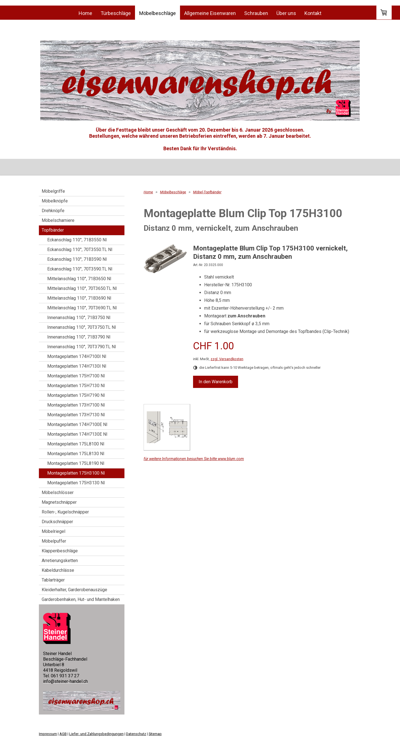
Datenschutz (136, 734)
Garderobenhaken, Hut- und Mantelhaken (81, 599)
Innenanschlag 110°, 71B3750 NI (79, 317)
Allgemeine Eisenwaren (210, 13)
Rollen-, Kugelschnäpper (65, 512)
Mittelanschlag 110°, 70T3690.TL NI (82, 307)
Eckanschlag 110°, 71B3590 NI (77, 259)
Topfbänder (53, 230)
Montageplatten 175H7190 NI (76, 395)
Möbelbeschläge (157, 13)
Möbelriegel (53, 531)
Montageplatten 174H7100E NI (77, 424)
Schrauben (256, 13)
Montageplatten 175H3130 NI (76, 482)
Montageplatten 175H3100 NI (76, 473)
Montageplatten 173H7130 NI (76, 414)
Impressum (48, 734)
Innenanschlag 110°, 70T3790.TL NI (81, 346)
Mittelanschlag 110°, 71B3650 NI (79, 278)
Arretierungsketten (60, 560)
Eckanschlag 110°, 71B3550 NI (77, 239)
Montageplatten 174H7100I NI (76, 356)
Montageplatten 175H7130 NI (76, 385)
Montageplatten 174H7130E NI (77, 434)
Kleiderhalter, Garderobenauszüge (74, 589)
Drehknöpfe (53, 210)
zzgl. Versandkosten (227, 359)
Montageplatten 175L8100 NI (75, 444)
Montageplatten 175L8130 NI (75, 453)
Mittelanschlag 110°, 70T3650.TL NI (82, 288)
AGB (63, 734)
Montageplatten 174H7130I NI (76, 366)
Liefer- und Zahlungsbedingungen (96, 734)
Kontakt (312, 13)
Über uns (286, 13)
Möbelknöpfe (55, 201)
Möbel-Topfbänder (207, 192)
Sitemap (155, 734)
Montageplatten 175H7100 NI (76, 375)
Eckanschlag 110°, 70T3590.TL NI (79, 269)
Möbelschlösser (58, 492)
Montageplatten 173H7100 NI (76, 405)
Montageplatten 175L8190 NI (75, 463)
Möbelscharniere (58, 220)
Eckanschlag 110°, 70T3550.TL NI (79, 249)
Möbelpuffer (54, 541)
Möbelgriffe (53, 191)
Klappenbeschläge (60, 550)
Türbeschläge (116, 13)
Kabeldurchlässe (58, 570)
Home (85, 13)
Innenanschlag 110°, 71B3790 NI (79, 337)
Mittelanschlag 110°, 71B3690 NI (79, 298)
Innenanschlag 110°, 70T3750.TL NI (81, 327)
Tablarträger (53, 580)
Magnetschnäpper (59, 502)
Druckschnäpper (57, 521)
